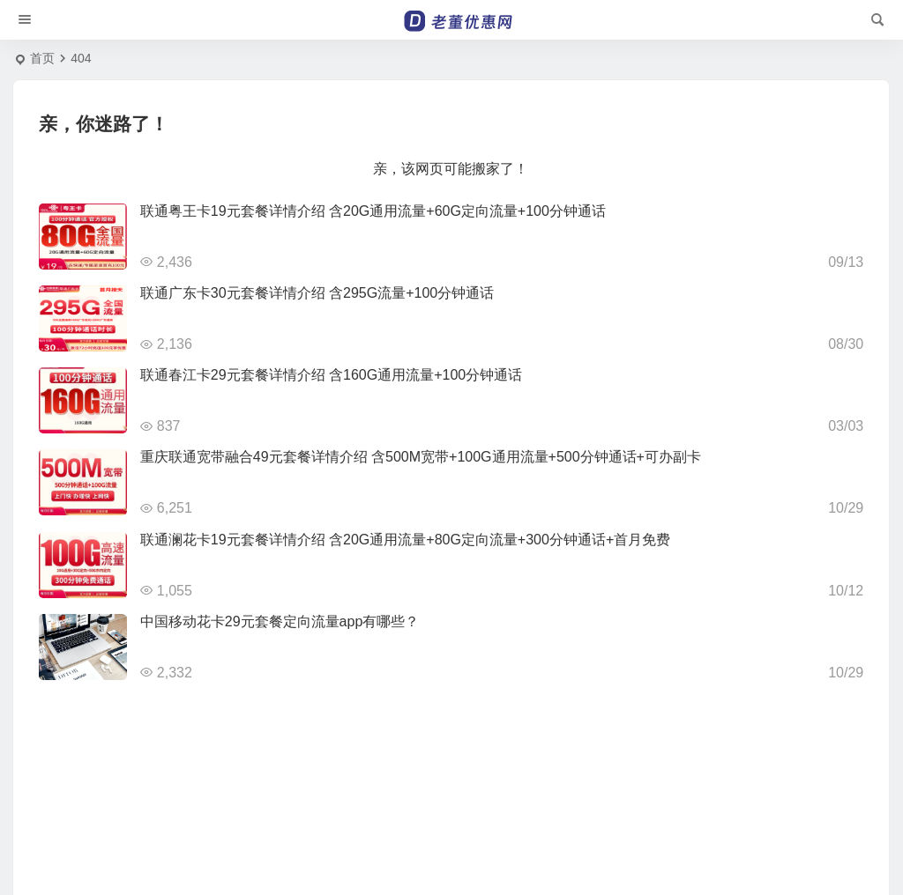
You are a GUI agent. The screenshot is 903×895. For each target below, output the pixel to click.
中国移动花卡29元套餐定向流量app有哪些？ (280, 621)
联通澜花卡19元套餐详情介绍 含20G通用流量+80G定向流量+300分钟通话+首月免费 (405, 539)
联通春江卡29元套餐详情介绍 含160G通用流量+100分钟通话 (331, 374)
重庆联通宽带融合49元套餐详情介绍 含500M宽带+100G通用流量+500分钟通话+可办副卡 (420, 456)
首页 (42, 58)
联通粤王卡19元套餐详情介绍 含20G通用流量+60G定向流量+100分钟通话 (373, 210)
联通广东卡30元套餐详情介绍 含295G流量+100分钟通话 (317, 292)
